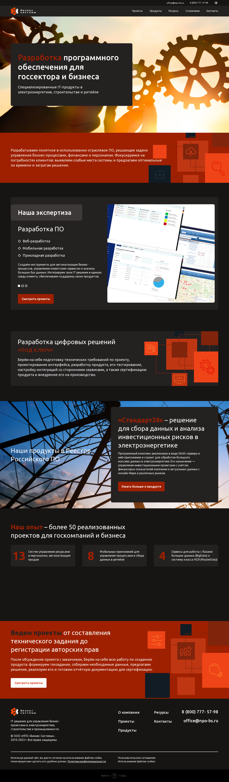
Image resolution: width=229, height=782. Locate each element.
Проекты (137, 10)
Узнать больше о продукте (141, 486)
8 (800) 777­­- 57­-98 (199, 3)
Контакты (212, 10)
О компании (193, 10)
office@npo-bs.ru (175, 3)
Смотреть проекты (36, 298)
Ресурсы (173, 10)
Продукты (156, 10)
